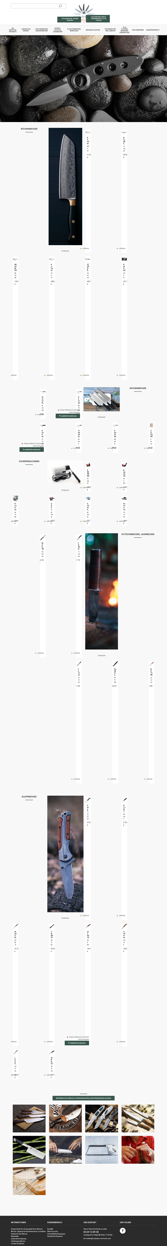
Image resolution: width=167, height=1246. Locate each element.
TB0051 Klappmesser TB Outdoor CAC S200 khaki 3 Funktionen (52, 934)
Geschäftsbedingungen (56, 1234)
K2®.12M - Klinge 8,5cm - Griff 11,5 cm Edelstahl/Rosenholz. (15, 942)
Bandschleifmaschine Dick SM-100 (124, 473)
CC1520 (124, 514)
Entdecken (65, 251)
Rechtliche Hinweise (55, 1236)
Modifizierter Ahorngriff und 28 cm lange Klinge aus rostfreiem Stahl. (43, 408)
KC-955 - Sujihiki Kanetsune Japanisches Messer (124, 140)
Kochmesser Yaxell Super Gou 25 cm (52, 267)
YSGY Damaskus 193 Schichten (88, 275)
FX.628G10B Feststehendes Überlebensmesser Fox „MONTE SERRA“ (79, 546)
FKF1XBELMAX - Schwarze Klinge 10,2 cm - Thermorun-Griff (115, 680)
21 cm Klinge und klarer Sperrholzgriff (124, 148)
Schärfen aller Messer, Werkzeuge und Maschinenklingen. (88, 481)
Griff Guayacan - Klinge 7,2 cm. (52, 1068)
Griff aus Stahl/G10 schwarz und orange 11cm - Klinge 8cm (15, 1068)
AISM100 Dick (124, 481)
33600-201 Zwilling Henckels (79, 441)
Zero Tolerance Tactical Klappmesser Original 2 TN (88, 808)
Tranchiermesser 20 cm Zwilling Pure (79, 433)
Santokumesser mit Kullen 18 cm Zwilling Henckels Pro (115, 433)
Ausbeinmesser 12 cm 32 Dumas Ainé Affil (43, 433)
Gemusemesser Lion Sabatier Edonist (79, 400)
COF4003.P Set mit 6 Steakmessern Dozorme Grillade (151, 433)
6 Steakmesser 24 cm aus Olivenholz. (151, 441)
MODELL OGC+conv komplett (52, 514)
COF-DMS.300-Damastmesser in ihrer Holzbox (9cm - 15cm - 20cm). (124, 275)
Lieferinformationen (18, 1239)
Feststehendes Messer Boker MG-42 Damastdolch (79, 672)
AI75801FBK (15, 514)
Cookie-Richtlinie (17, 1243)
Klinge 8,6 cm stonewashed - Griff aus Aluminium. (124, 816)
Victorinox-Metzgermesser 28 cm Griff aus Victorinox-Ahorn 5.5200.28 (43, 400)
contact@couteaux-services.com (98, 1238)
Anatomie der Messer (19, 1234)
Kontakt (50, 1229)
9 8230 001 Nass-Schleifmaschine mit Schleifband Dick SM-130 (88, 473)
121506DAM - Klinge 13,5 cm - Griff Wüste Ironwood (79, 680)
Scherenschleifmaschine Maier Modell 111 (88, 506)
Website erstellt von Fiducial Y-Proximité (142, 1210)
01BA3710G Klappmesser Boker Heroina (52, 1060)
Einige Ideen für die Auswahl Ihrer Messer (27, 1229)
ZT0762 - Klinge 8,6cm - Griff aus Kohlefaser (88, 816)
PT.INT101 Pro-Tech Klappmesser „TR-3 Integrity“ (124, 808)
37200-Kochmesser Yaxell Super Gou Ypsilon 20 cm (88, 267)
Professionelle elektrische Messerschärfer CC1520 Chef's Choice (124, 506)
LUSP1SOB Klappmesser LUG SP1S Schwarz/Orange (15, 1060)
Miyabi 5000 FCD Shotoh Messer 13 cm (15, 267)
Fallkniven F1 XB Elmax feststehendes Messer (115, 672)
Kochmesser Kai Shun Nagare (88, 140)
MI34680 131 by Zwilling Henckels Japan (15, 275)
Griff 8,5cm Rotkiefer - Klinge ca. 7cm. (88, 942)
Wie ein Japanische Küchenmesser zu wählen (28, 1231)
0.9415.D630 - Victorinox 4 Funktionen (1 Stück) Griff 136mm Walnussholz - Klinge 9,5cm (124, 942)
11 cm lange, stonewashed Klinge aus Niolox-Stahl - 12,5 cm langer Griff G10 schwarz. (79, 554)
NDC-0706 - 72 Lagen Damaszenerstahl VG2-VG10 (88, 148)
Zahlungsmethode (18, 1241)
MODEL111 (88, 514)
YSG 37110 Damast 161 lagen (52, 275)
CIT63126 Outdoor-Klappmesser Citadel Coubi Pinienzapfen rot (88, 934)
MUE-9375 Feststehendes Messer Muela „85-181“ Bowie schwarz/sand (43, 546)
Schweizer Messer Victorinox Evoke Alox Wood (124, 934)
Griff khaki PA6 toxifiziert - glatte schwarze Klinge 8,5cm (52, 942)
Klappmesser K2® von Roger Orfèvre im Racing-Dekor (15, 934)
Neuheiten (15, 1236)
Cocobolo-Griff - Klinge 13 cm (151, 680)
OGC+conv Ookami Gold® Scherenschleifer (52, 506)
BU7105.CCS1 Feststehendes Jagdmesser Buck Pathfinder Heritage (151, 672)
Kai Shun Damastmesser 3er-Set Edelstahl (124, 267)
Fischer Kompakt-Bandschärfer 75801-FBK (15, 506)
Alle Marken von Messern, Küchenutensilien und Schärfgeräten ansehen (83, 1098)
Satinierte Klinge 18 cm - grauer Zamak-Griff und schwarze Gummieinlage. (43, 554)
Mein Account (52, 1231)
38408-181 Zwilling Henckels (115, 441)
